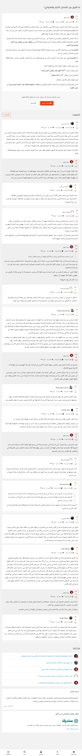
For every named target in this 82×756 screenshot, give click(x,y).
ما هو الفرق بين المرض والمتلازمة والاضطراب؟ (55, 695)
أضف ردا (51, 128)
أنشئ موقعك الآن (72, 741)
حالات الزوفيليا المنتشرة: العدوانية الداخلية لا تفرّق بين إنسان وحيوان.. (46, 668)
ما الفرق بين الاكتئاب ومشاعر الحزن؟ (59, 675)
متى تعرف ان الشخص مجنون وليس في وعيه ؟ (55, 688)
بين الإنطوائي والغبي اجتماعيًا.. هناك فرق (56, 682)
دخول (33, 103)
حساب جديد (47, 103)
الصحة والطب (69, 22)
